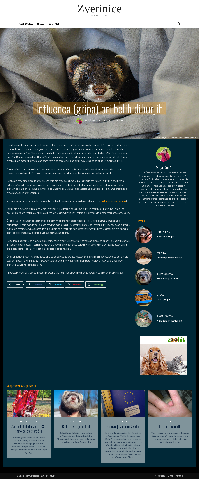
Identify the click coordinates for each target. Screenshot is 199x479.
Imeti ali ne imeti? (170, 426)
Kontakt (53, 23)
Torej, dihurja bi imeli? (168, 279)
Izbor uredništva (165, 274)
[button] (179, 24)
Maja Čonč (90, 121)
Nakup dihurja (163, 232)
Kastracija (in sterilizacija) (170, 321)
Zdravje (99, 99)
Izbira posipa (163, 300)
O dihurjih (122, 422)
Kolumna (170, 422)
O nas (40, 23)
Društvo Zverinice (28, 422)
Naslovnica (26, 23)
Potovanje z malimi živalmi (123, 426)
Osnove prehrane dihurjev (170, 258)
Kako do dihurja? (165, 237)
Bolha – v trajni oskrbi (76, 426)
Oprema (160, 296)
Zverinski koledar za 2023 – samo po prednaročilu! (28, 429)
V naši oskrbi (75, 422)
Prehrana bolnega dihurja (113, 201)
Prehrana (161, 253)
